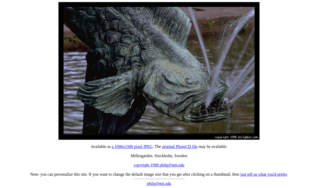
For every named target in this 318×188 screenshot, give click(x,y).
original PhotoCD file (180, 146)
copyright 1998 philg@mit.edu (159, 165)
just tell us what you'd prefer (263, 174)
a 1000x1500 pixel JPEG (132, 146)
